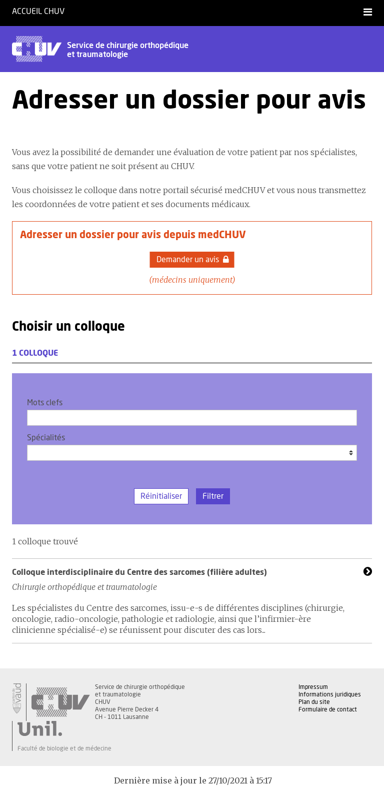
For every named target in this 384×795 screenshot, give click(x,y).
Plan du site (314, 702)
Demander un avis (192, 259)
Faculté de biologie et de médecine (65, 748)
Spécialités (46, 438)
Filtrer (213, 496)
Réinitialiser (161, 496)
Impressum (313, 687)
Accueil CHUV (38, 12)
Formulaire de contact (327, 709)
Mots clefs (44, 403)
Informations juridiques (329, 694)
